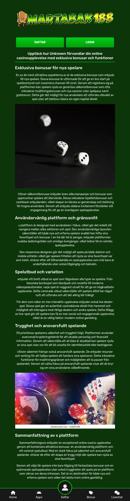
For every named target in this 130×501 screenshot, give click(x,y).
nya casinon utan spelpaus (84, 91)
